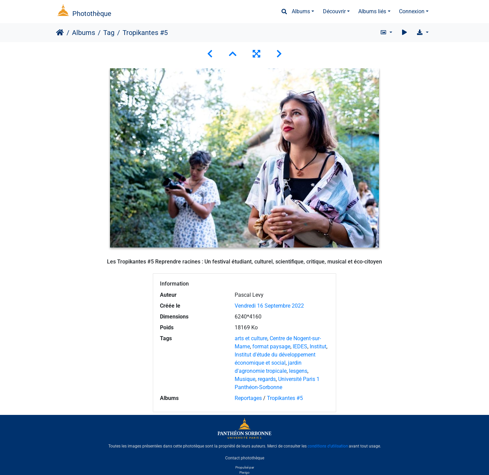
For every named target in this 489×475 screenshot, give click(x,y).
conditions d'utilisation (328, 446)
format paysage (271, 346)
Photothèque (91, 14)
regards (267, 379)
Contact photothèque (244, 457)
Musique (245, 379)
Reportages (248, 398)
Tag (108, 33)
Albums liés (372, 11)
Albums (301, 11)
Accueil (60, 33)
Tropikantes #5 (285, 398)
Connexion (411, 11)
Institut (318, 346)
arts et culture (251, 338)
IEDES (300, 346)
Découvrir (334, 11)
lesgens (298, 371)
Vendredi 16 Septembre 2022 (269, 306)
